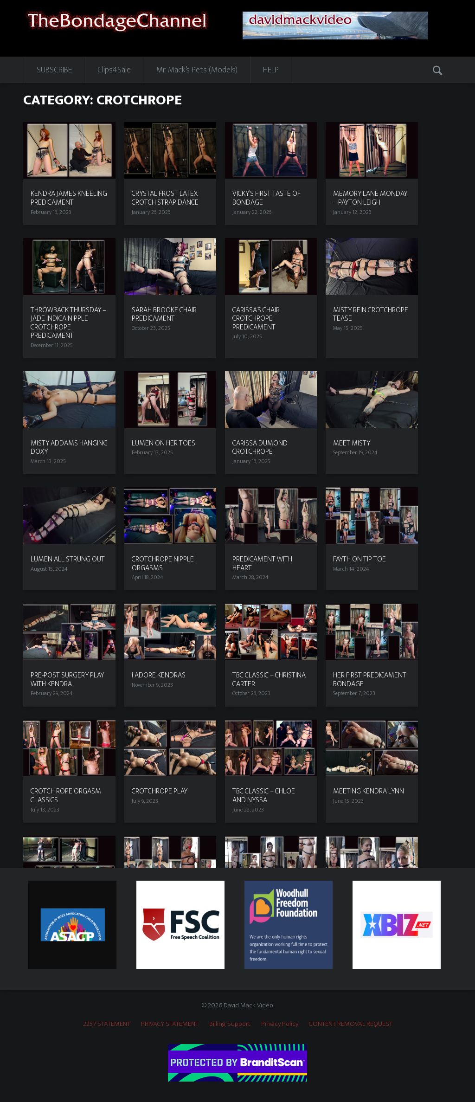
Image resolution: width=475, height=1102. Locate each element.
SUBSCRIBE (54, 70)
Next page (438, 833)
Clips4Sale (114, 70)
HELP (271, 70)
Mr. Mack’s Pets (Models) (197, 70)
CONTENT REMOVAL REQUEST (350, 1024)
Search (438, 70)
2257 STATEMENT (106, 1024)
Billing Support (229, 1024)
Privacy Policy (279, 1024)
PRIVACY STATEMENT (170, 1024)
